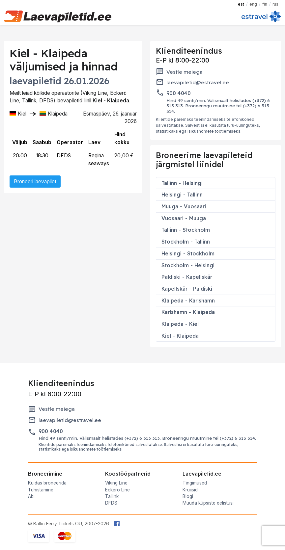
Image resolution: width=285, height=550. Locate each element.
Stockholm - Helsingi (187, 265)
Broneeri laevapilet (35, 181)
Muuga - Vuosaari (183, 206)
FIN (264, 4)
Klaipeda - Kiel (180, 324)
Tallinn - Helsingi (182, 183)
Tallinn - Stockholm (185, 229)
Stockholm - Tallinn (185, 241)
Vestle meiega (184, 72)
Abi (31, 496)
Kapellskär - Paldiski (186, 288)
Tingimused (195, 482)
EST (241, 4)
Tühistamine (40, 489)
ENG (253, 4)
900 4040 (178, 93)
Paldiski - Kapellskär (186, 277)
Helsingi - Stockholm (187, 253)
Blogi (188, 496)
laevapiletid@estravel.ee (197, 82)
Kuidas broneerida (47, 482)
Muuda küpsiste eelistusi (208, 503)
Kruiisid (190, 489)
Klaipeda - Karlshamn (188, 300)
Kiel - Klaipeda (180, 335)
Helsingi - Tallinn (182, 194)
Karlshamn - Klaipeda (188, 312)
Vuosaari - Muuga (183, 218)
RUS (275, 4)
